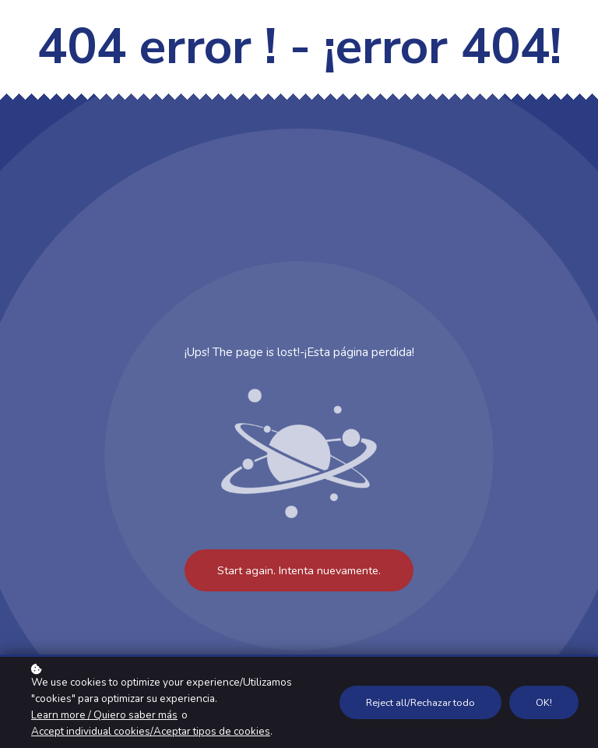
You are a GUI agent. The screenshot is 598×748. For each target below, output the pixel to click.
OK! (544, 702)
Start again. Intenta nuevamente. (299, 570)
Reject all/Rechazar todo (420, 702)
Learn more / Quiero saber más (104, 714)
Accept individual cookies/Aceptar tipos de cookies (150, 731)
